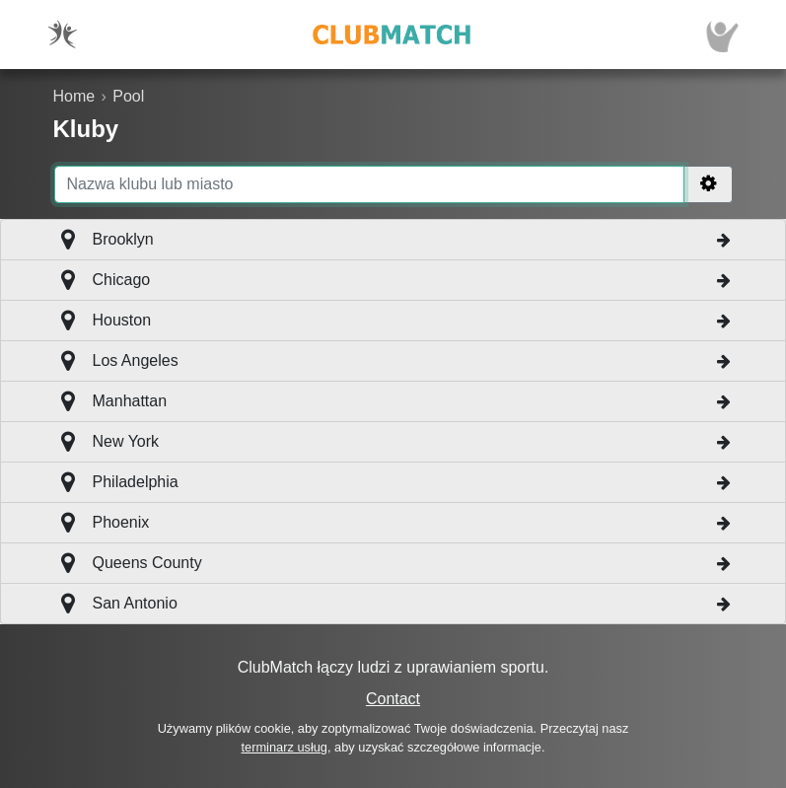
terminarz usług (284, 747)
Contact (393, 698)
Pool (128, 96)
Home (74, 96)
